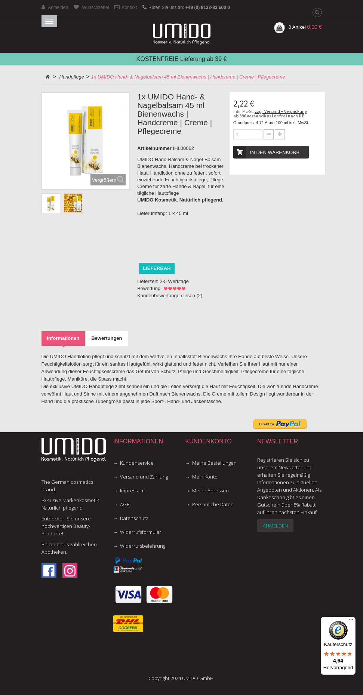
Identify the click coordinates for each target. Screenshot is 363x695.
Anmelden (275, 525)
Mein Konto (205, 476)
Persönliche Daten (213, 504)
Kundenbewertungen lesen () (169, 295)
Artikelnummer (154, 148)
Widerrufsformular (140, 532)
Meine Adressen (210, 490)
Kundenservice (137, 462)
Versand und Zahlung (144, 476)
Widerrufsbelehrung (142, 545)
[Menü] (351, 621)
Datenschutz (134, 518)
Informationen (63, 338)
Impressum (132, 490)
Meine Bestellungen (214, 462)
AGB (125, 504)
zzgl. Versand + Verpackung (281, 111)
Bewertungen (106, 338)
